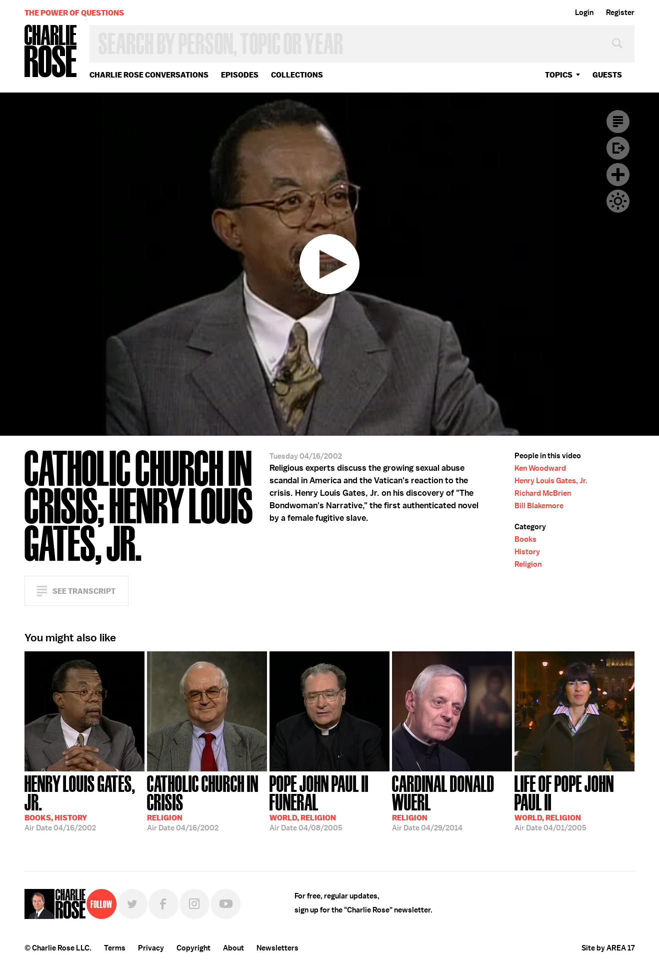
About (233, 948)
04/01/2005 (574, 802)
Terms (115, 948)
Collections (297, 75)
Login (584, 13)
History (527, 552)
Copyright (193, 948)
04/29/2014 (452, 802)
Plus (618, 174)
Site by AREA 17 (608, 948)
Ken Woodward (540, 468)
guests (607, 75)
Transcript (618, 121)
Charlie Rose (51, 52)
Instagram (195, 904)
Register (620, 13)
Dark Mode (618, 201)
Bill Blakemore (539, 506)
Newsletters (277, 948)
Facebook (163, 904)
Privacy (151, 948)
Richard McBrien (542, 493)
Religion (528, 564)
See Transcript (84, 591)
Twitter (133, 904)
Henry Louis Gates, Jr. (551, 481)
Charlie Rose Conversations (149, 75)
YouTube (225, 904)
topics (558, 75)
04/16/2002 (84, 802)
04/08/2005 (330, 802)
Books (525, 539)
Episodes (239, 75)
